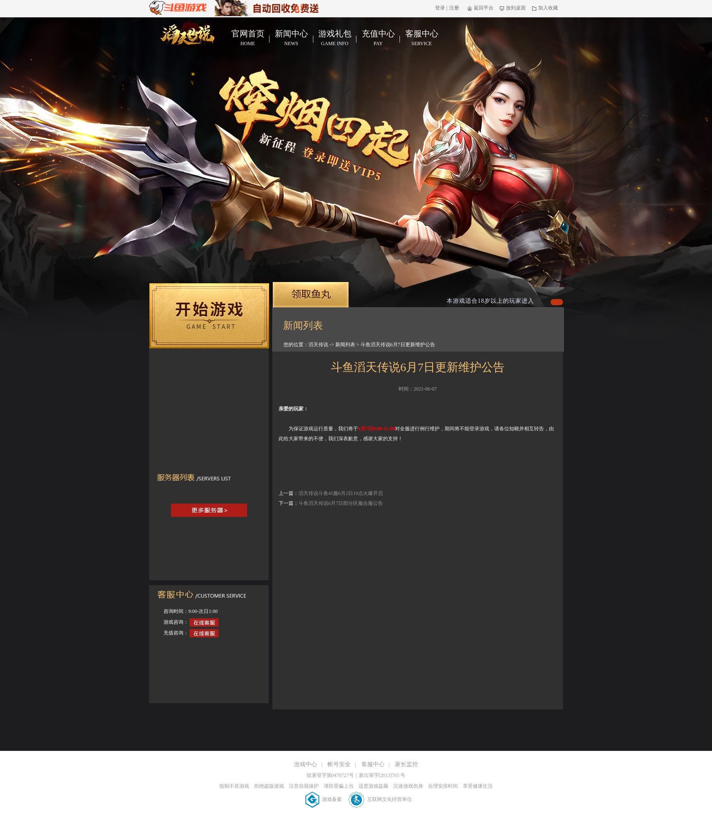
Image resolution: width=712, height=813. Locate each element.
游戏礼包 (334, 38)
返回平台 (480, 8)
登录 (440, 8)
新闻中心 (291, 38)
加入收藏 (545, 8)
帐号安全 (339, 764)
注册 (454, 8)
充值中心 (378, 38)
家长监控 (406, 764)
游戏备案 (324, 799)
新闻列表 (345, 344)
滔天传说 (318, 344)
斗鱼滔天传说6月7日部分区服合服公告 (340, 503)
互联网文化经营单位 (380, 799)
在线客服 (204, 622)
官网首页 (247, 38)
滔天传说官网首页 (188, 34)
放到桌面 (513, 8)
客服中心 (421, 38)
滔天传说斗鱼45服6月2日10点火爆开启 (340, 493)
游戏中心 (305, 764)
